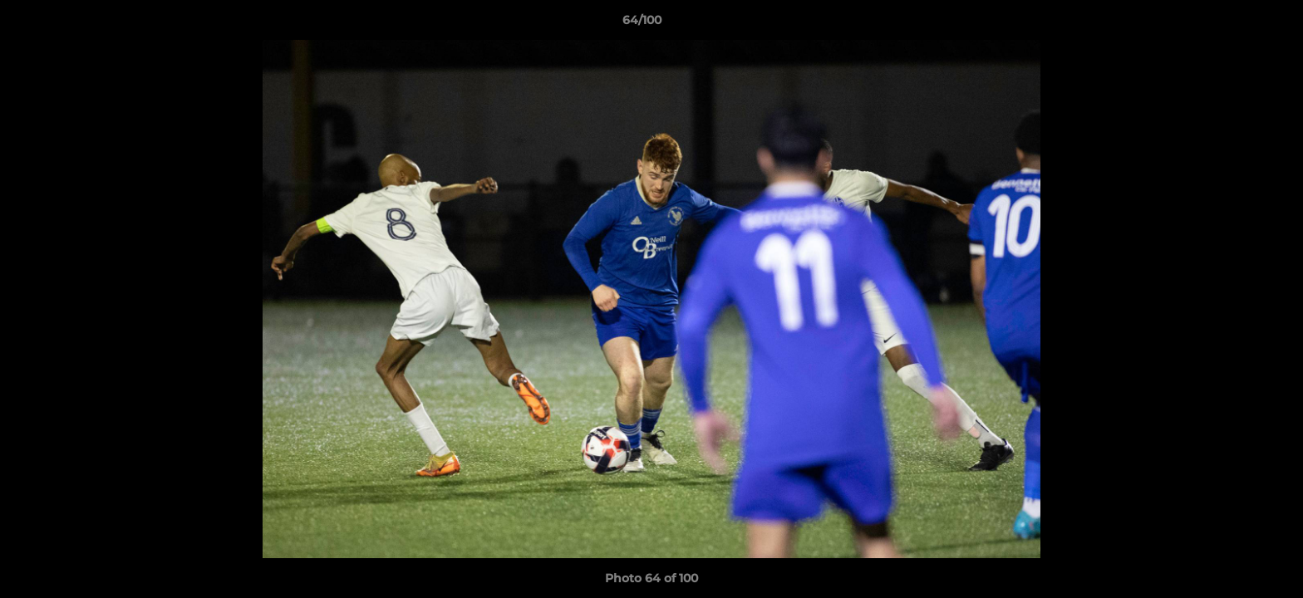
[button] (1233, 24)
